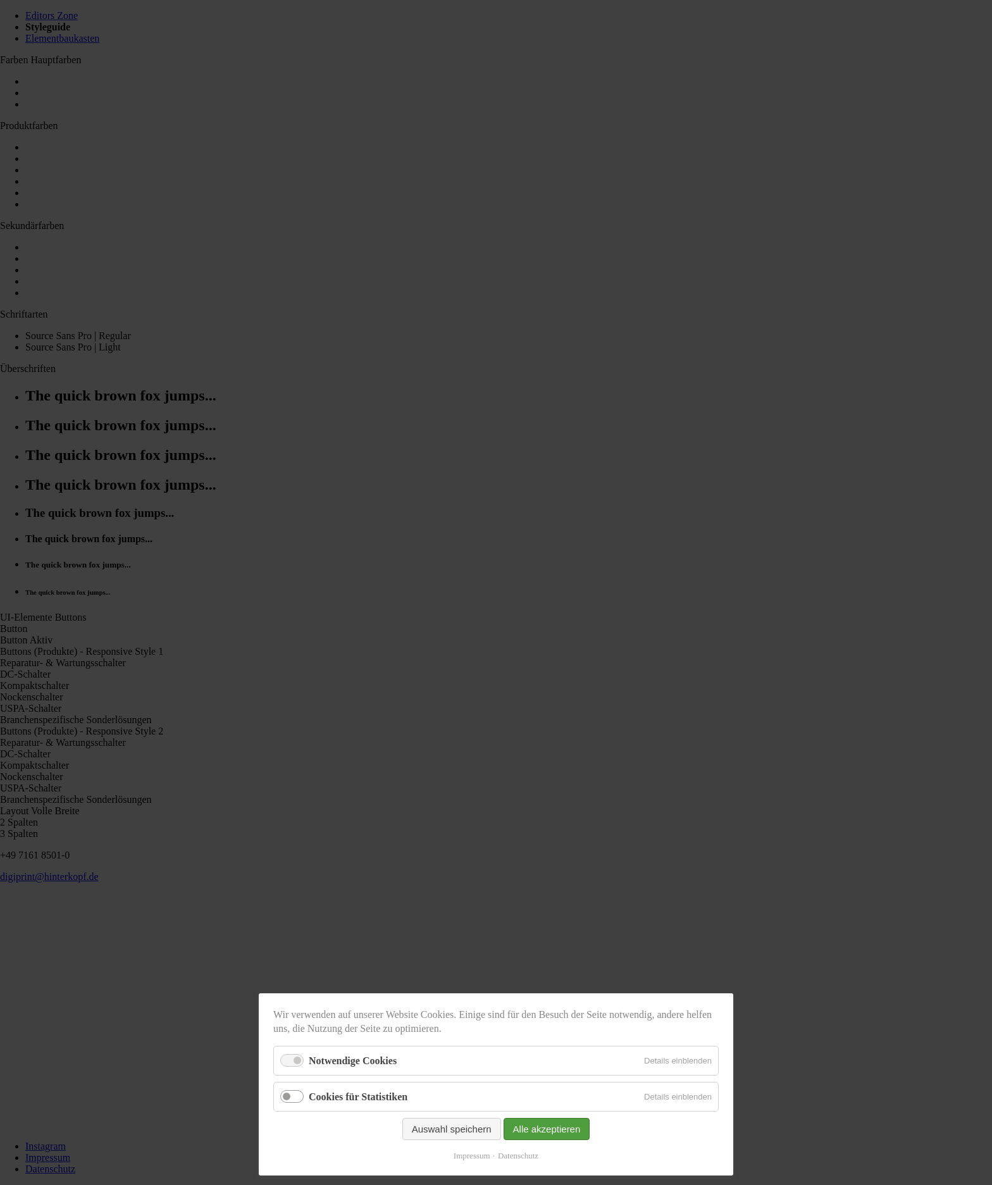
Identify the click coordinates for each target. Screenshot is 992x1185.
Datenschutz (518, 1155)
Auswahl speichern (452, 1129)
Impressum (472, 1155)
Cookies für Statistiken (358, 1096)
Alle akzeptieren (547, 1129)
